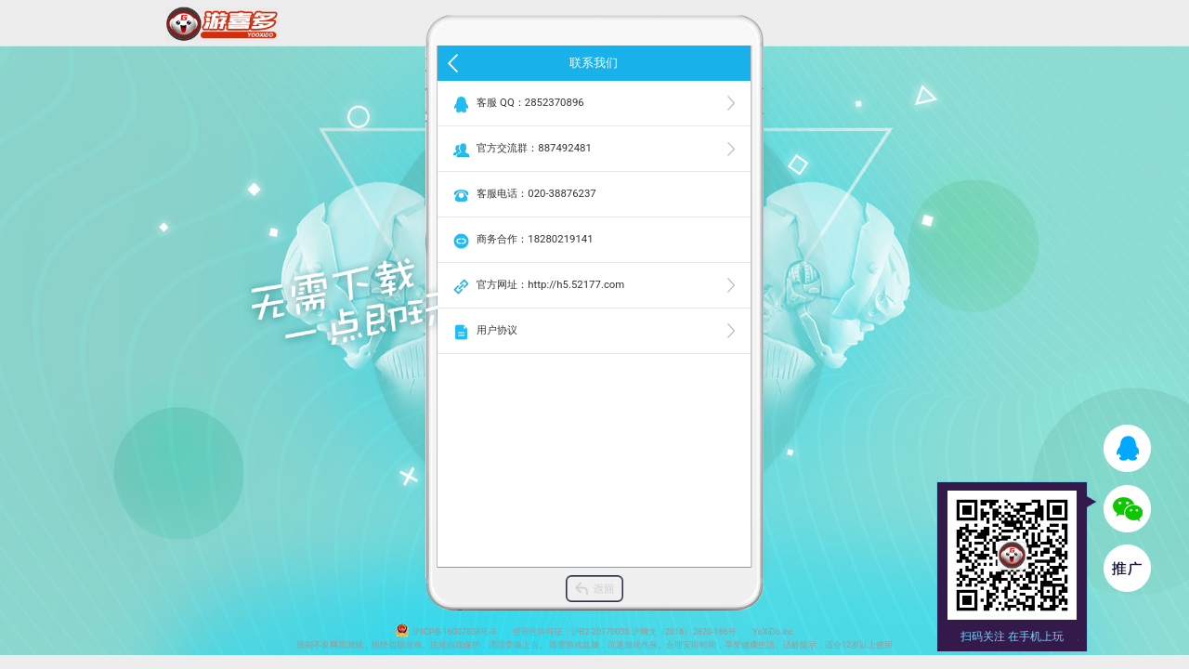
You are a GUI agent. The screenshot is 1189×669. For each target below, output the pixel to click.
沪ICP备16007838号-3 (454, 631)
